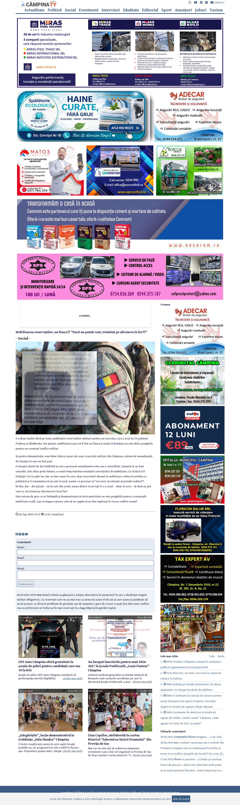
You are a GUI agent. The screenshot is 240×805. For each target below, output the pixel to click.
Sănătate (131, 10)
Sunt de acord (181, 799)
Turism (216, 10)
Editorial (150, 10)
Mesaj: (21, 568)
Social (70, 10)
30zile (221, 656)
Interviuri (110, 10)
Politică (55, 10)
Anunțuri (183, 10)
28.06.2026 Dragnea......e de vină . (191, 737)
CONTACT (217, 2)
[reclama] (120, 86)
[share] (17, 534)
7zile (212, 656)
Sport (166, 10)
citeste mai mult (72, 678)
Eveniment (89, 10)
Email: (21, 558)
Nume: (21, 547)
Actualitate (34, 10)
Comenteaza (25, 584)
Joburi (200, 10)
